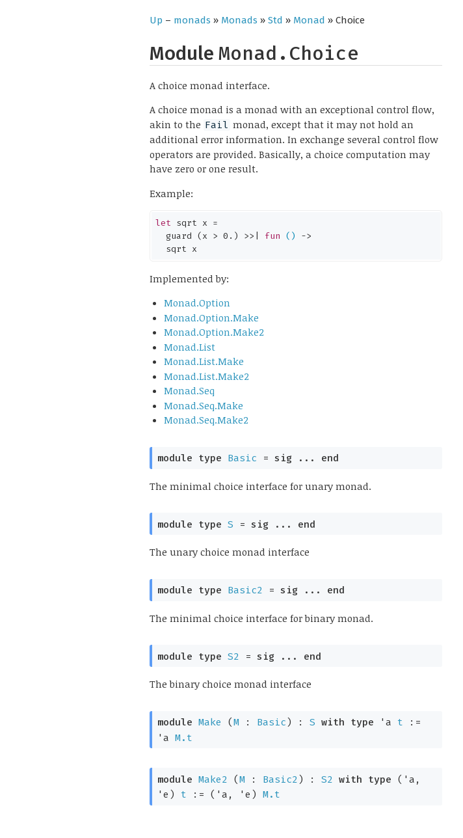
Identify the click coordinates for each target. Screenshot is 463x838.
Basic (242, 458)
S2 (233, 656)
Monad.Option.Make (211, 317)
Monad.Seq (189, 390)
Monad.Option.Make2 (214, 331)
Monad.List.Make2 (206, 376)
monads (192, 20)
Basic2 (245, 590)
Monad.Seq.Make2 (206, 419)
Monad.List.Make (204, 361)
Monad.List (189, 346)
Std (275, 20)
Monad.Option (197, 302)
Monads (239, 20)
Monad (309, 20)
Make (210, 722)
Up (156, 20)
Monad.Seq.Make (203, 405)
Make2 (213, 779)
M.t (183, 738)
